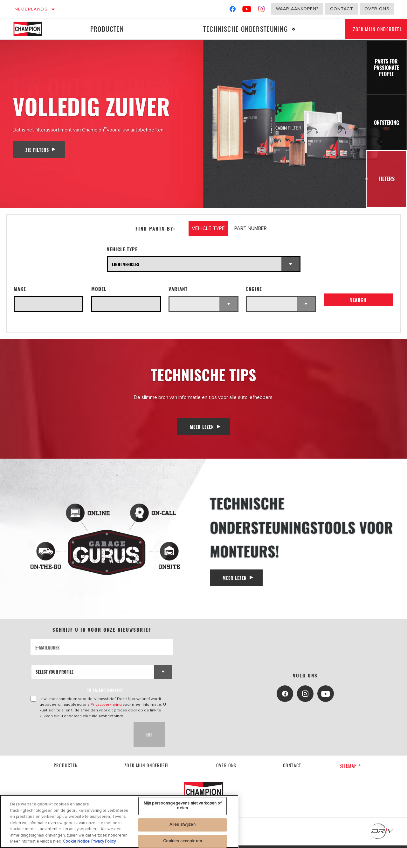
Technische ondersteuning (237, 29)
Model (99, 288)
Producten (104, 29)
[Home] (31, 29)
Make (20, 288)
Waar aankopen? (297, 8)
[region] (119, 821)
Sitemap (351, 768)
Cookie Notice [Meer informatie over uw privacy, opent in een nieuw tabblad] (76, 841)
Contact (341, 8)
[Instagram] (261, 10)
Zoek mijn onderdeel (147, 767)
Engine (254, 288)
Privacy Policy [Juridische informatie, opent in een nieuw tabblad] (103, 841)
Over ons (377, 8)
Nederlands (31, 9)
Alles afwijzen (182, 824)
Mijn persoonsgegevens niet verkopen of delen (182, 806)
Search (358, 302)
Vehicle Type (122, 249)
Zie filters (37, 149)
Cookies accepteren (182, 841)
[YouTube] (247, 10)
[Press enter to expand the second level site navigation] (285, 29)
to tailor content (105, 693)
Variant (178, 288)
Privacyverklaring (106, 707)
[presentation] (79, 737)
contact (292, 767)
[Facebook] (232, 10)
